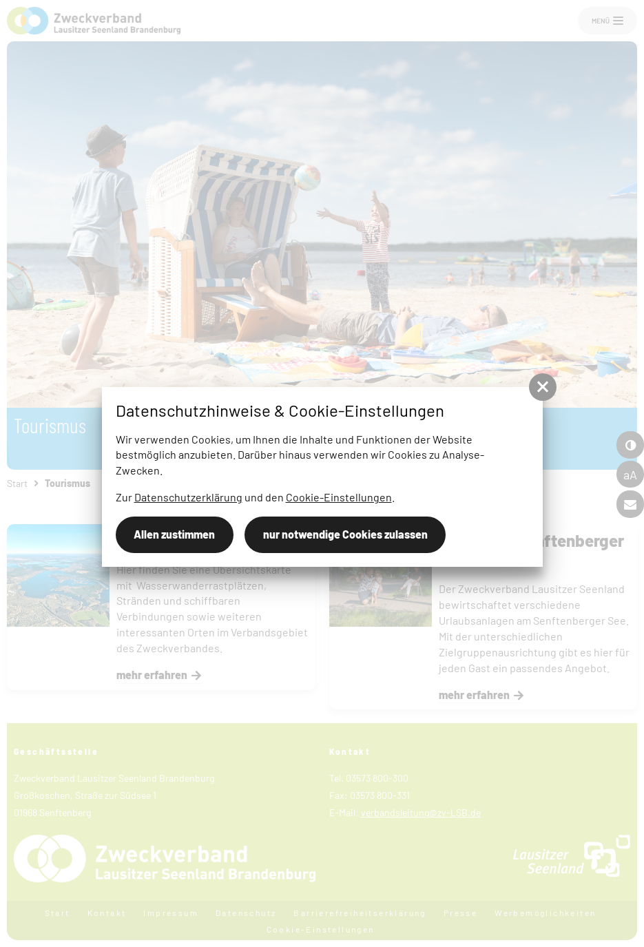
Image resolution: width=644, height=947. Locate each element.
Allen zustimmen (174, 534)
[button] (543, 387)
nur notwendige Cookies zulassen (345, 534)
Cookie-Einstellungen (339, 496)
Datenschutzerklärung (188, 496)
